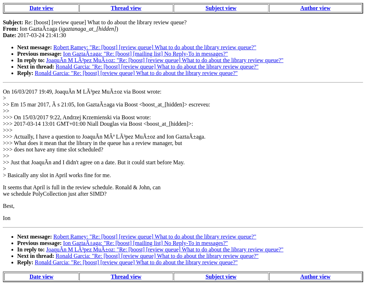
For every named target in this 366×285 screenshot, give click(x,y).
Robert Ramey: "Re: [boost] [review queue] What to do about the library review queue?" (154, 47)
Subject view (221, 8)
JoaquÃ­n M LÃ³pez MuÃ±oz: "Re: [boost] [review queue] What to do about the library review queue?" (164, 60)
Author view (315, 8)
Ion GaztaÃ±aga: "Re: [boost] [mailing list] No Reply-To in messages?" (145, 54)
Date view (41, 8)
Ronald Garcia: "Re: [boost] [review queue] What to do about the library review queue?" (157, 67)
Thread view (126, 8)
